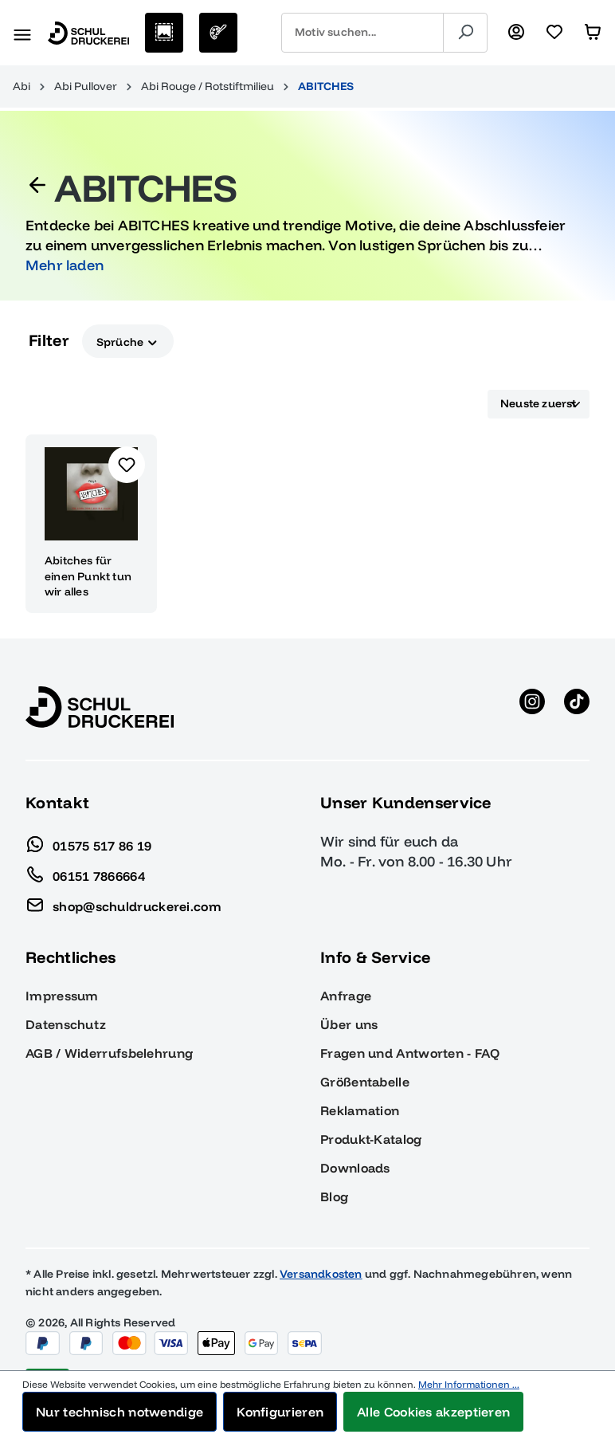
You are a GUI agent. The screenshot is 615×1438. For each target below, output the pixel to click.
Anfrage (345, 996)
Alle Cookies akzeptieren (433, 1412)
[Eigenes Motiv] (218, 33)
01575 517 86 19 (88, 841)
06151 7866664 (85, 872)
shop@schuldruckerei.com (123, 902)
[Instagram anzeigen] (532, 707)
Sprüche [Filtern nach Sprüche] (127, 340)
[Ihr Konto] (516, 32)
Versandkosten (321, 1274)
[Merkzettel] (554, 32)
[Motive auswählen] (164, 33)
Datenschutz (65, 1024)
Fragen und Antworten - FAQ (409, 1053)
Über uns (349, 1024)
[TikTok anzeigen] (577, 707)
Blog (334, 1196)
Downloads (355, 1168)
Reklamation (359, 1110)
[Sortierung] (539, 404)
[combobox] (362, 33)
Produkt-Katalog (371, 1139)
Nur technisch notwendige (119, 1412)
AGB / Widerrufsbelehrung (109, 1053)
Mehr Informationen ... (468, 1384)
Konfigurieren (280, 1412)
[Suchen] (465, 33)
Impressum (62, 996)
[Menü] (22, 33)
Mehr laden (64, 265)
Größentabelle (364, 1082)
